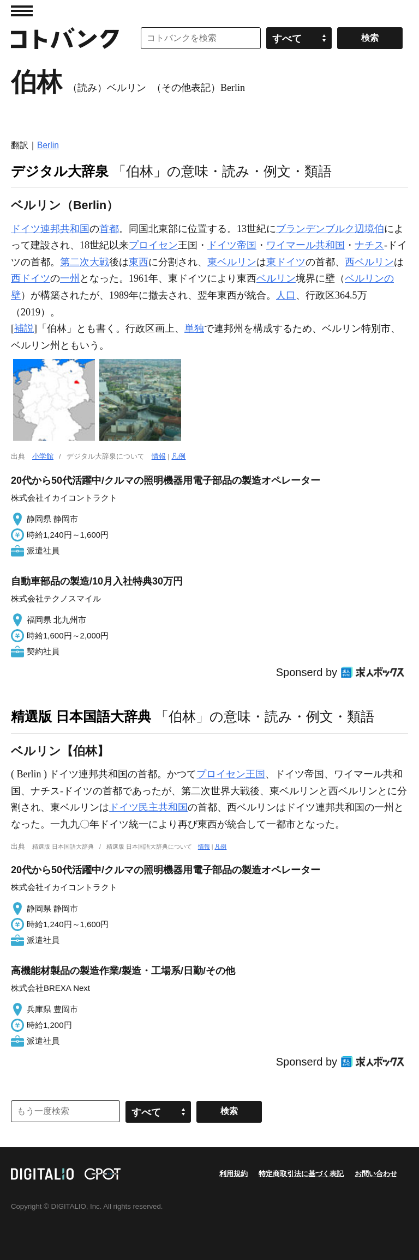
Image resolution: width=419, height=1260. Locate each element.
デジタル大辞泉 (60, 171)
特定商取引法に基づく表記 (301, 1174)
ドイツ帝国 (231, 245)
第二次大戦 (84, 262)
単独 (194, 328)
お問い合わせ (376, 1174)
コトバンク (65, 38)
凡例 (178, 456)
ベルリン (276, 278)
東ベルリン (231, 262)
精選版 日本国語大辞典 (81, 716)
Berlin (48, 145)
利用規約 (233, 1174)
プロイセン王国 (230, 774)
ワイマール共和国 (305, 245)
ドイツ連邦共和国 (50, 228)
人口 (286, 295)
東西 (138, 262)
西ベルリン (369, 262)
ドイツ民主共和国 (148, 807)
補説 (24, 328)
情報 (159, 456)
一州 (70, 278)
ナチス (369, 245)
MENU (22, 11)
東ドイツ (286, 262)
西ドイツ (30, 278)
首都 (109, 228)
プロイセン (153, 245)
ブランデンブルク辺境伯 (330, 228)
